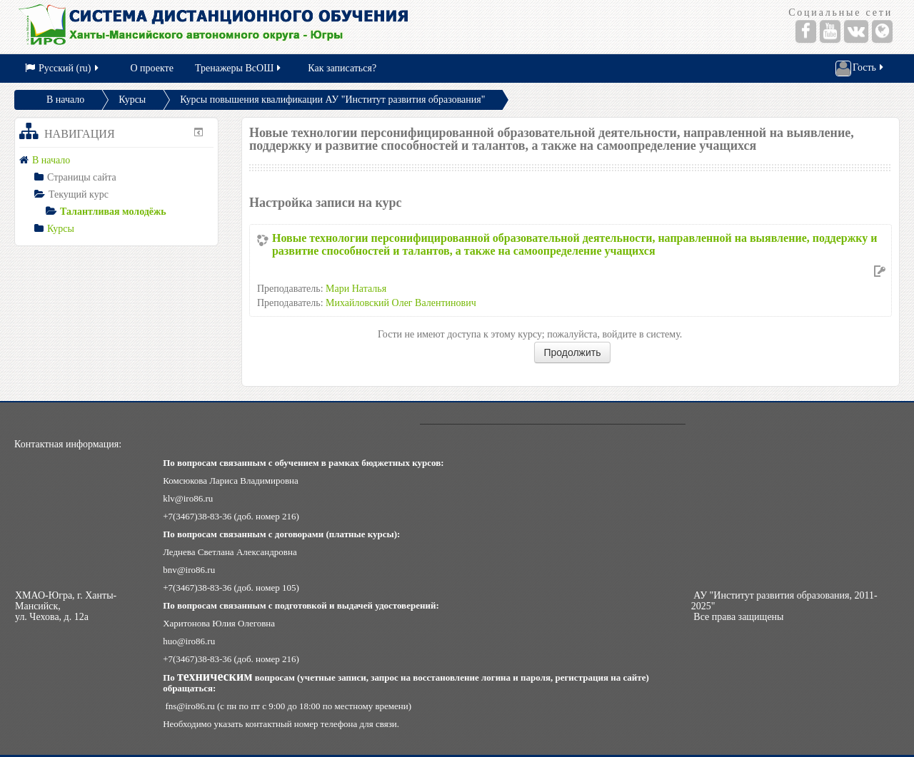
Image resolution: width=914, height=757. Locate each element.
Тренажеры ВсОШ (239, 68)
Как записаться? (342, 68)
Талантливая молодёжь (113, 211)
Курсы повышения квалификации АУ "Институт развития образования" (332, 99)
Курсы (132, 99)
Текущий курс (79, 194)
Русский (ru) (63, 68)
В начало (65, 99)
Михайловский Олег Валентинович (401, 303)
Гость (860, 68)
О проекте (152, 68)
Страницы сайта (81, 177)
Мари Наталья (356, 288)
